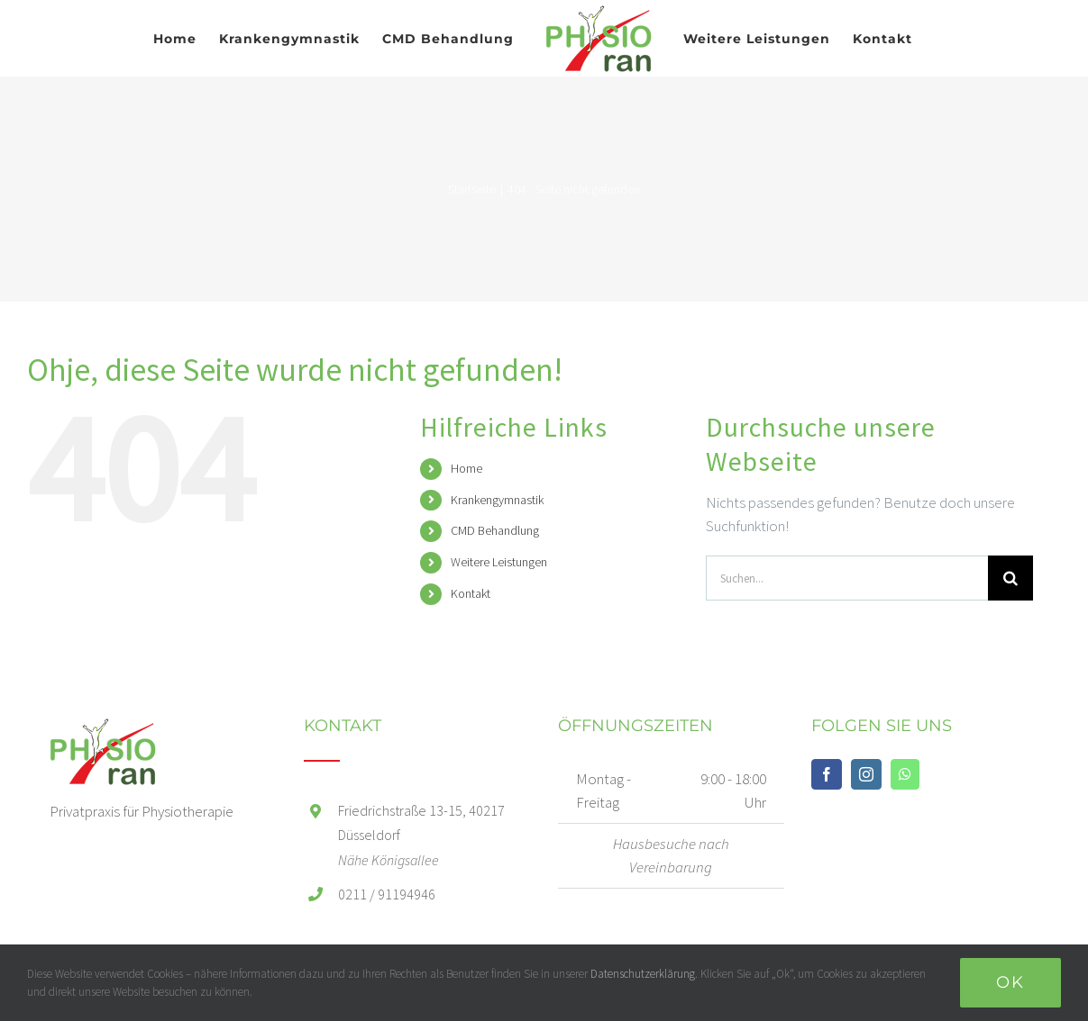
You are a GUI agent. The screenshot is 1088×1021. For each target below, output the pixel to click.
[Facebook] (826, 774)
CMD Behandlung (495, 530)
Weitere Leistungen (499, 562)
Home (466, 468)
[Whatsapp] (905, 774)
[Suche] (1010, 578)
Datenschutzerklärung (642, 973)
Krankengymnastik (497, 500)
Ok (1010, 982)
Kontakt (470, 593)
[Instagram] (866, 774)
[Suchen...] (846, 578)
